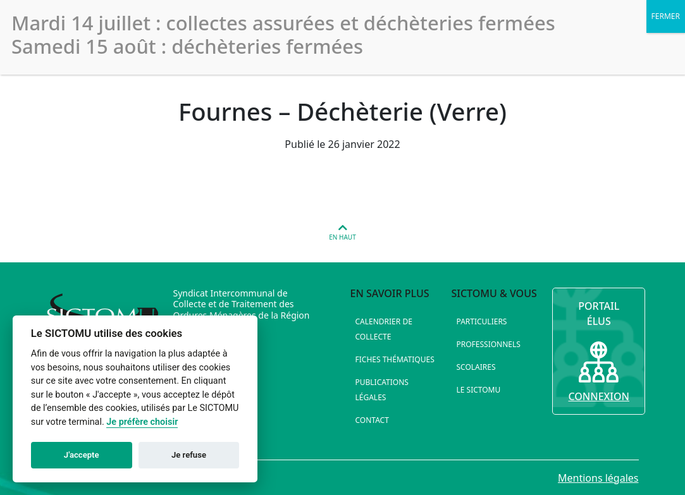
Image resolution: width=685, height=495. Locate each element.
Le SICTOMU (478, 389)
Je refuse (188, 455)
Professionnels (488, 344)
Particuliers (481, 321)
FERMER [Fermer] (665, 16)
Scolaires (475, 367)
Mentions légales (598, 478)
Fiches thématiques (395, 359)
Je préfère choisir (142, 422)
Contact (372, 420)
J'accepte (81, 455)
